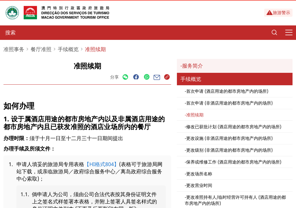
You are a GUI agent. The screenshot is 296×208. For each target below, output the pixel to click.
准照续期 (195, 115)
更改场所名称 (199, 174)
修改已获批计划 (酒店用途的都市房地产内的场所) (233, 126)
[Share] (125, 77)
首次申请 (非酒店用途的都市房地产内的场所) (229, 103)
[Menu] (289, 32)
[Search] (274, 32)
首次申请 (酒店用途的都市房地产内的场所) (227, 91)
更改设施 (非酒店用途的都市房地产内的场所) (229, 138)
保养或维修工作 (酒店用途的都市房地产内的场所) (233, 162)
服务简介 (192, 65)
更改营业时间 (199, 185)
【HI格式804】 (101, 164)
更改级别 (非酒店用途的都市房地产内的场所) (229, 150)
